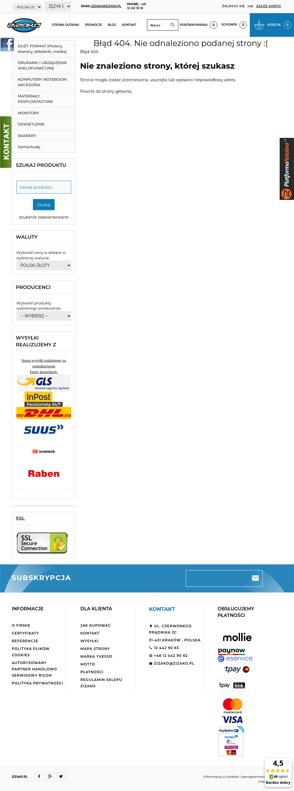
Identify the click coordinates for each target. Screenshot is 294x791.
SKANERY (27, 135)
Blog (112, 25)
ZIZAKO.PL (20, 777)
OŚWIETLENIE (31, 124)
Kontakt (129, 25)
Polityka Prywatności (37, 683)
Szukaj (44, 204)
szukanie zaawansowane (43, 217)
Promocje (93, 25)
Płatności (92, 672)
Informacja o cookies (221, 776)
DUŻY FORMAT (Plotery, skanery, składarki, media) (42, 49)
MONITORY (28, 113)
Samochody (29, 146)
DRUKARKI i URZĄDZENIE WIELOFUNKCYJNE (42, 65)
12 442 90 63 (164, 648)
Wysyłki (89, 641)
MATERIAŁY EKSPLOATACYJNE (35, 99)
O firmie (21, 625)
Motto (87, 664)
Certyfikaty (25, 633)
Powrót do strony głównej (105, 91)
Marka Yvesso (96, 656)
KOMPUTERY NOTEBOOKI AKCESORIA (42, 82)
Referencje (25, 641)
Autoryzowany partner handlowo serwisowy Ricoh (34, 669)
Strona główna (65, 25)
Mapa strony (95, 649)
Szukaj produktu (41, 165)
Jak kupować (95, 625)
